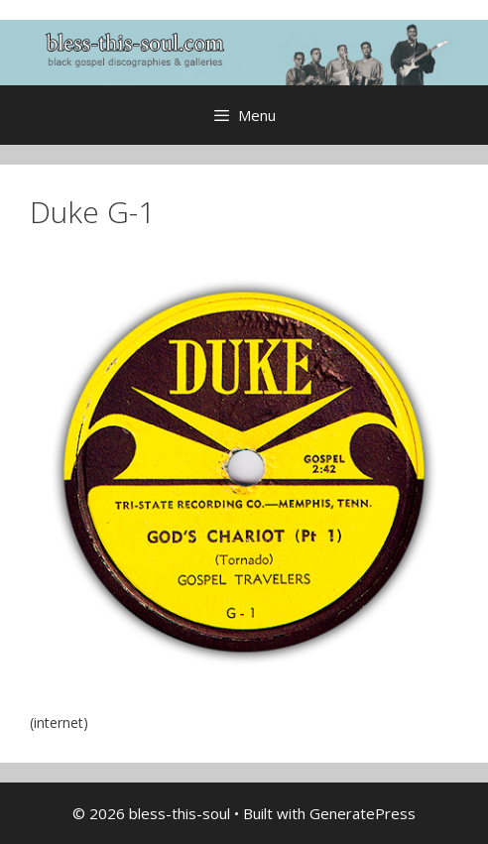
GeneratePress (362, 813)
